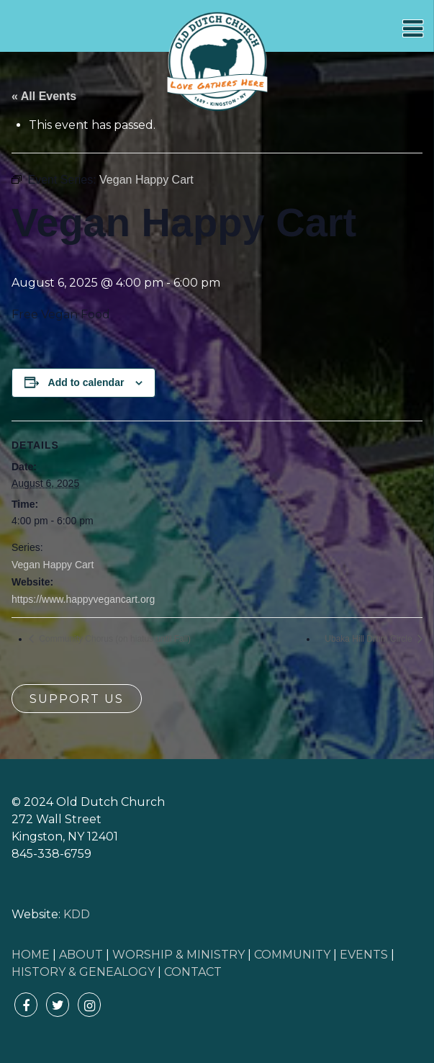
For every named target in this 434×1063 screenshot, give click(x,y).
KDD (76, 914)
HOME (31, 954)
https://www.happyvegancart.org (83, 599)
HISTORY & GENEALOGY (83, 972)
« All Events (44, 96)
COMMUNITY (292, 954)
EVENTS (364, 954)
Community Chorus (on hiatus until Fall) (114, 639)
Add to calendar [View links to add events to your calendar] (86, 382)
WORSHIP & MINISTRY (178, 954)
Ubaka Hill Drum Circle (370, 639)
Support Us (77, 699)
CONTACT (193, 972)
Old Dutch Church (217, 62)
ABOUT (81, 954)
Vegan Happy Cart (53, 564)
